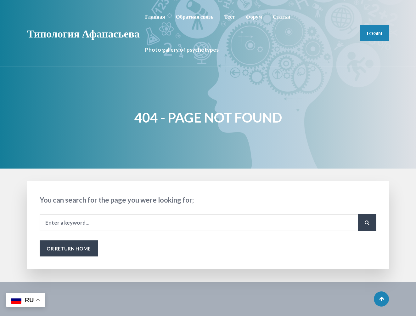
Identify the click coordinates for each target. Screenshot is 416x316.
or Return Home (69, 248)
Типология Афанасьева (83, 33)
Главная (155, 16)
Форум (254, 16)
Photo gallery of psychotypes (182, 49)
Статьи (281, 16)
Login (374, 33)
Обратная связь (195, 16)
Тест (229, 16)
